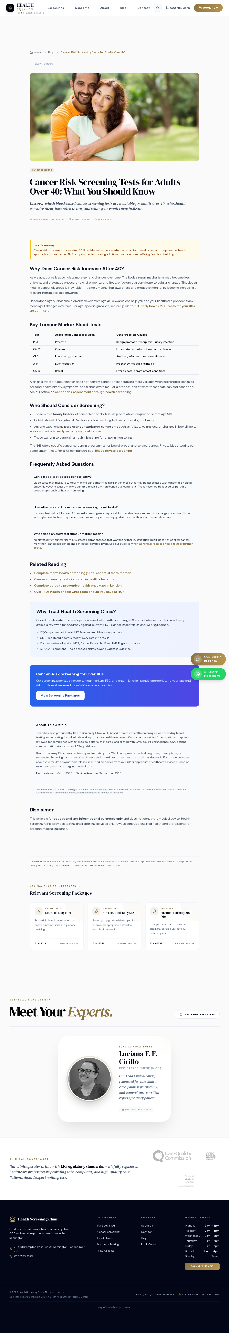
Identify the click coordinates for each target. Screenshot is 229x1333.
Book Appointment (202, 1266)
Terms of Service (165, 1294)
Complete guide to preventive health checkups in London (78, 586)
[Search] (157, 8)
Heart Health (105, 1238)
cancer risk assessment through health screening (93, 392)
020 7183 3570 (23, 1256)
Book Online (148, 1244)
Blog (123, 8)
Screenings (56, 8)
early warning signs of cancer (79, 432)
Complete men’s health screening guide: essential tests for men (82, 573)
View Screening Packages (60, 696)
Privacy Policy (143, 1294)
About (104, 8)
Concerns (82, 8)
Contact (144, 8)
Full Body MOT (106, 1225)
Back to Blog (41, 64)
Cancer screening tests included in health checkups (74, 580)
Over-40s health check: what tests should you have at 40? (79, 592)
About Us (147, 1225)
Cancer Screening (108, 1232)
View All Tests (105, 1250)
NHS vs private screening (113, 451)
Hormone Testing (108, 1244)
